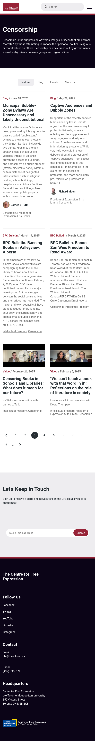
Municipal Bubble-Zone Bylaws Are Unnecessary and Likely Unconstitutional (23, 112)
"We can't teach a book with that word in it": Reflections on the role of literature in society (71, 385)
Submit (81, 532)
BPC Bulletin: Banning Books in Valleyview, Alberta (22, 247)
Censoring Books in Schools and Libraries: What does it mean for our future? (23, 385)
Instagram (9, 632)
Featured (26, 82)
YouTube (8, 618)
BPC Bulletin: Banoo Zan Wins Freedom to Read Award (69, 247)
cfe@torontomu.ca (14, 656)
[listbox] (69, 82)
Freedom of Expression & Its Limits (17, 214)
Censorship (9, 212)
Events (54, 82)
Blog (40, 82)
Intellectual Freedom (15, 331)
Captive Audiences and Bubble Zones (71, 108)
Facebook (8, 605)
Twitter (7, 611)
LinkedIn (8, 625)
